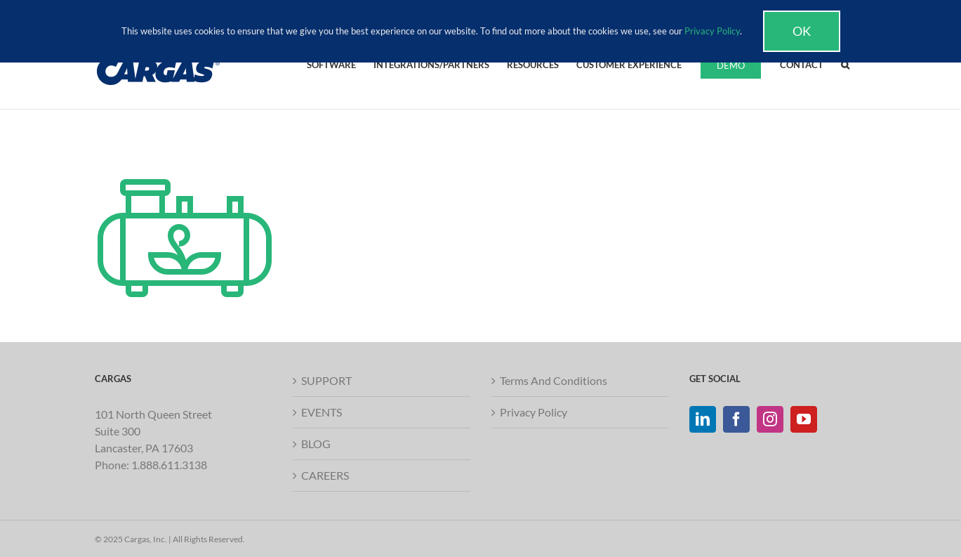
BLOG (316, 443)
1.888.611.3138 (169, 464)
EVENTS (321, 412)
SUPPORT (326, 380)
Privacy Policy (533, 412)
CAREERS (325, 475)
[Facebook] (736, 419)
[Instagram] (770, 419)
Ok (802, 31)
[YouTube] (803, 419)
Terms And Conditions (553, 380)
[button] (845, 64)
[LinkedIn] (702, 419)
